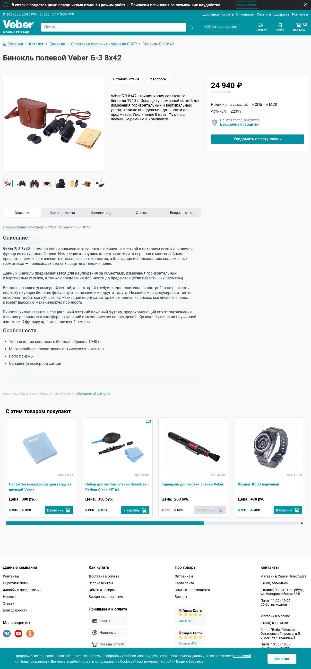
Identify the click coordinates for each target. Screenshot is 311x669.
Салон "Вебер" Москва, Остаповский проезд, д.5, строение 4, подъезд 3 (280, 633)
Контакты (300, 14)
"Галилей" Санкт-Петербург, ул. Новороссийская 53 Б (282, 592)
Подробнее (245, 5)
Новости (10, 597)
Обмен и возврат (102, 590)
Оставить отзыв (126, 79)
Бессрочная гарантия (239, 124)
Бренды (181, 597)
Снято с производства (192, 590)
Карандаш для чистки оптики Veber (189, 486)
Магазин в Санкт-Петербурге (283, 576)
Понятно (282, 659)
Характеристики (62, 213)
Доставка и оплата (218, 14)
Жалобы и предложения (22, 590)
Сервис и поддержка (273, 14)
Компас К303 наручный (259, 483)
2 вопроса (158, 79)
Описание (22, 213)
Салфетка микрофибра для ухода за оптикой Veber (40, 486)
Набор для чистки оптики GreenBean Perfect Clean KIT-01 (113, 486)
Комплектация (102, 213)
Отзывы (142, 213)
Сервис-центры (101, 583)
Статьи (8, 603)
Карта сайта (184, 583)
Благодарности (15, 610)
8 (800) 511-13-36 (53, 14)
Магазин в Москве (275, 616)
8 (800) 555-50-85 (16, 14)
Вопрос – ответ (182, 213)
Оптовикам (245, 14)
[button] (101, 180)
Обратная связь (16, 583)
